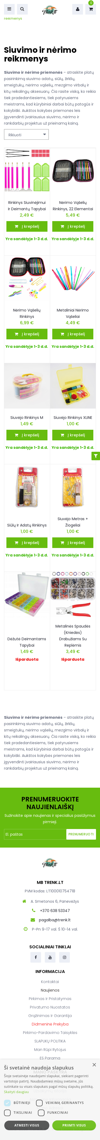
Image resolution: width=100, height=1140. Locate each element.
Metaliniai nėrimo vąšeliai (73, 313)
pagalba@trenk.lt (55, 920)
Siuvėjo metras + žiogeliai (73, 522)
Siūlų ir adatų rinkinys (27, 525)
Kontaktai (50, 981)
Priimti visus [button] (74, 1125)
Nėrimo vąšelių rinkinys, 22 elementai (73, 206)
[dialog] (50, 1099)
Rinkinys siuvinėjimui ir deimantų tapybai (27, 206)
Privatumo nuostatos (50, 1007)
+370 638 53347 (55, 910)
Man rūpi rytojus (50, 1049)
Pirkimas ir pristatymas (50, 998)
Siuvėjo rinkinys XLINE (73, 417)
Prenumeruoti (81, 834)
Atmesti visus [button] (26, 1125)
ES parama (50, 1058)
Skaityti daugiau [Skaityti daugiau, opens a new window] (16, 1092)
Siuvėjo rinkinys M (26, 417)
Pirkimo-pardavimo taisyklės (50, 1032)
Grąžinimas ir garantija (50, 1015)
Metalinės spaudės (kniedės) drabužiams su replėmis (72, 636)
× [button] (94, 1065)
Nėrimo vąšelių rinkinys (27, 313)
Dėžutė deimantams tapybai (26, 642)
